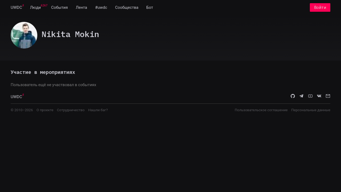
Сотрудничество (71, 110)
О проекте (44, 110)
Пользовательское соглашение (261, 110)
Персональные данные (310, 110)
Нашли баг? (98, 110)
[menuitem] (16, 7)
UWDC (16, 7)
